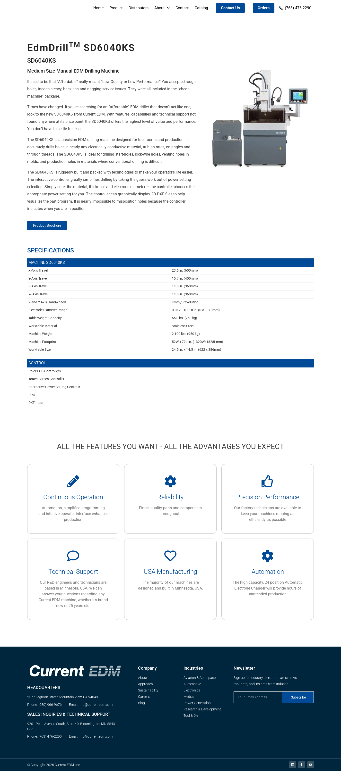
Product (116, 8)
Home (98, 8)
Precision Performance (267, 499)
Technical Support (73, 574)
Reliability (170, 499)
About (162, 8)
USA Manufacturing (170, 574)
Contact (182, 8)
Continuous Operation (73, 499)
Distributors (139, 8)
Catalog (201, 8)
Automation (268, 574)
